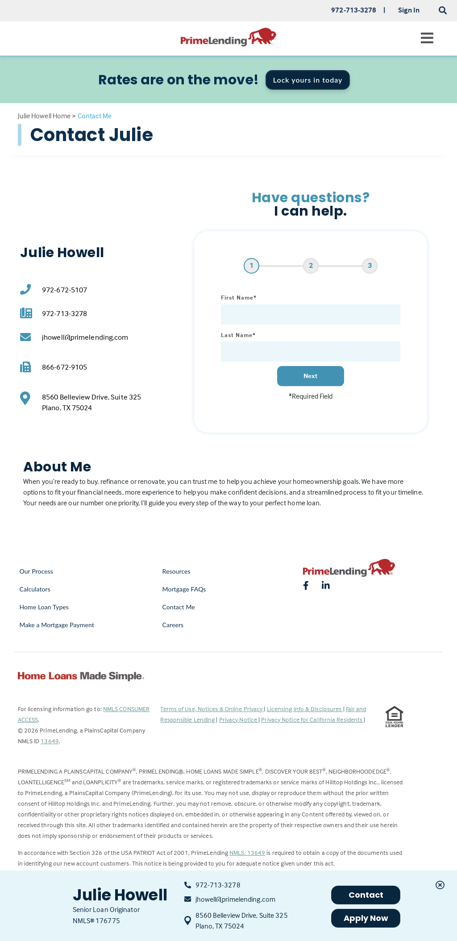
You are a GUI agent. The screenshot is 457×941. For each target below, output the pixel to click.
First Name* (239, 297)
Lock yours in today (308, 79)
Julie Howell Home (44, 115)
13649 (50, 741)
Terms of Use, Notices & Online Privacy (212, 708)
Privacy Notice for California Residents (312, 719)
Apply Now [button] (366, 918)
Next (310, 375)
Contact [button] (366, 894)
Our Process (37, 571)
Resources (176, 571)
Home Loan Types (44, 607)
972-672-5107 (64, 290)
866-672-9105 (64, 367)
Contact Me (178, 607)
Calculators (35, 589)
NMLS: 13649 (247, 852)
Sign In (409, 9)
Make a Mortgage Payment (57, 625)
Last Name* (238, 334)
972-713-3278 (64, 313)
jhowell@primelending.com (85, 337)
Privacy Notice (239, 719)
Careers (172, 625)
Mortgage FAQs (184, 589)
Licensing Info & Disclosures (305, 708)
